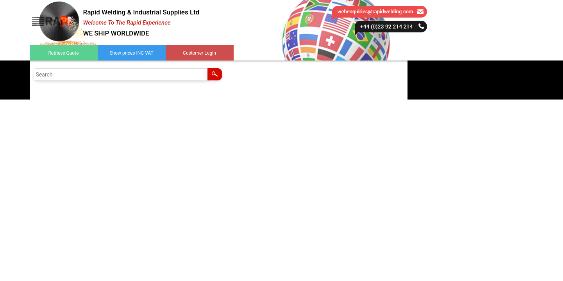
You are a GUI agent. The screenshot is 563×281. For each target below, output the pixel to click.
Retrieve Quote (63, 53)
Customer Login (199, 53)
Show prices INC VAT (131, 53)
